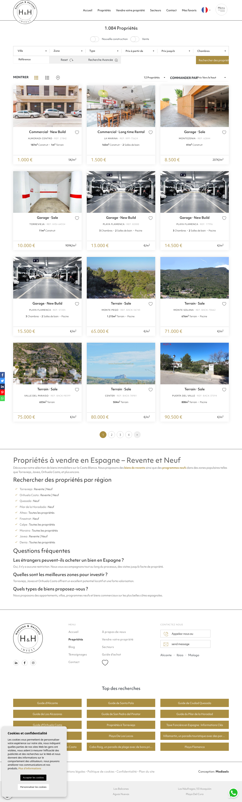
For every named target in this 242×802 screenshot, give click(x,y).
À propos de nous (114, 632)
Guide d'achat (111, 654)
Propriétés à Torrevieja (121, 725)
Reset (67, 60)
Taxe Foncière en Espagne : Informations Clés (194, 725)
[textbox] (33, 51)
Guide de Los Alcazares (47, 714)
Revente (39, 489)
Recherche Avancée (103, 60)
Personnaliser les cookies (33, 786)
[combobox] (32, 51)
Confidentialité (127, 771)
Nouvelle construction (115, 39)
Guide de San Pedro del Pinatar (121, 714)
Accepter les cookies (33, 777)
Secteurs (155, 10)
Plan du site (147, 771)
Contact (171, 10)
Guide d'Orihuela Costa (47, 725)
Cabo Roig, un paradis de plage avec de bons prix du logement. (122, 747)
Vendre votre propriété (130, 10)
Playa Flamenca (195, 747)
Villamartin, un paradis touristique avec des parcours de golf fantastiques (196, 736)
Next (78, 106)
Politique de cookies (100, 771)
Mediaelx (222, 771)
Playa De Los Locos (121, 736)
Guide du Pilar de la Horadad (194, 714)
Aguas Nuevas (121, 794)
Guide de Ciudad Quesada (194, 703)
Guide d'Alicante (47, 703)
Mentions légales (73, 771)
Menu (221, 8)
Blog (71, 647)
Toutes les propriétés (41, 513)
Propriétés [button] (104, 10)
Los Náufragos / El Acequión (194, 789)
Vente (145, 39)
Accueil (87, 10)
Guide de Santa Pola (121, 703)
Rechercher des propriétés (214, 60)
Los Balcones (121, 789)
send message (176, 644)
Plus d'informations (29, 768)
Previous (16, 106)
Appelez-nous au (178, 634)
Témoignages (77, 654)
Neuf (49, 489)
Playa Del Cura (194, 794)
